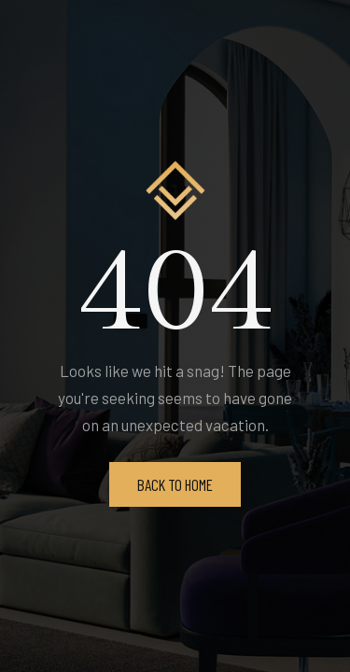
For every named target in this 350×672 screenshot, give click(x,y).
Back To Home (175, 484)
